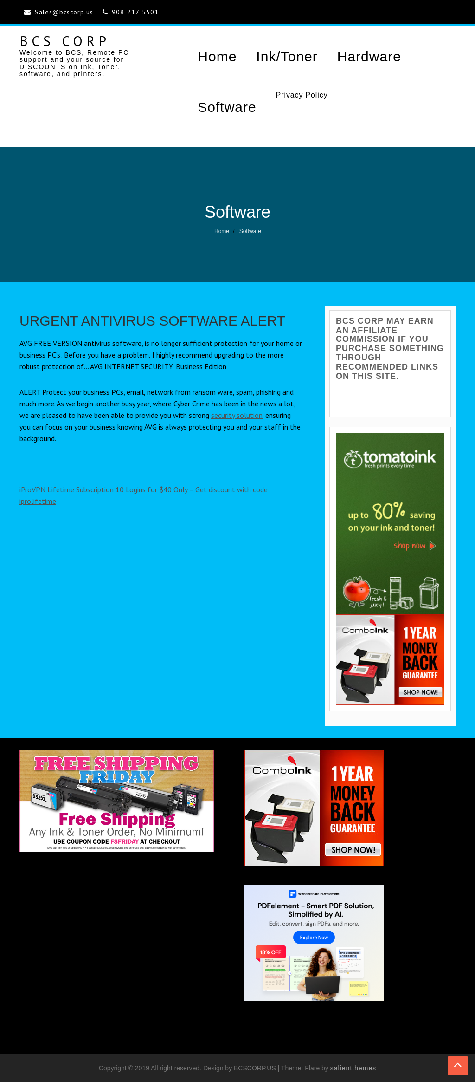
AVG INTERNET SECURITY (132, 366)
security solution (237, 415)
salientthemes (353, 1068)
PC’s (53, 354)
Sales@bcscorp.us (64, 12)
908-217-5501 (135, 12)
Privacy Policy (302, 95)
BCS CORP (64, 41)
